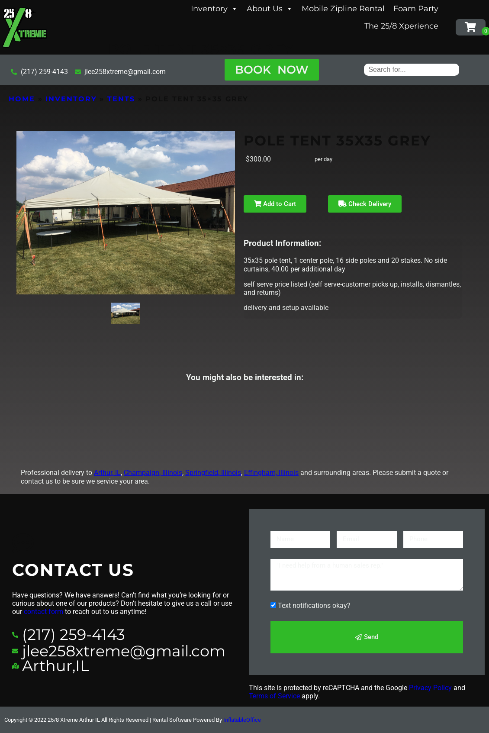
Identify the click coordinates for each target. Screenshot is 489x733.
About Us (270, 8)
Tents (121, 99)
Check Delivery (364, 204)
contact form (43, 611)
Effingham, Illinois (271, 472)
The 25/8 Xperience (401, 26)
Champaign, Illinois (153, 472)
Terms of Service (274, 696)
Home (22, 99)
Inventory (214, 8)
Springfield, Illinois (213, 472)
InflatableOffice (242, 720)
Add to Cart (275, 204)
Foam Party (415, 8)
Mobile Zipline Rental (343, 8)
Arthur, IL (107, 472)
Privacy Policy (430, 688)
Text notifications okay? (314, 605)
